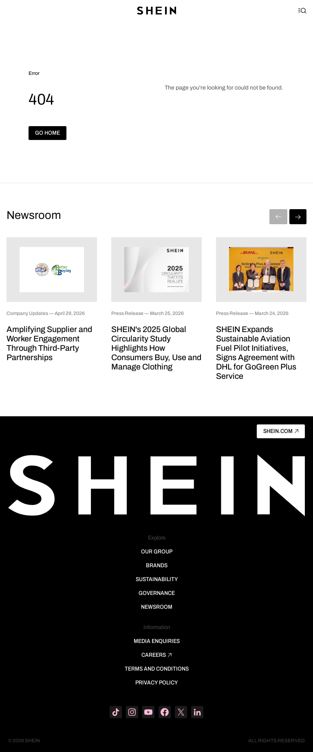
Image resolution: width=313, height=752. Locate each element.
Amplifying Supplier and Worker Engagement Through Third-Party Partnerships (49, 343)
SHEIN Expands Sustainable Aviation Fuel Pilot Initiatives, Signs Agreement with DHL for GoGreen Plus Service (256, 352)
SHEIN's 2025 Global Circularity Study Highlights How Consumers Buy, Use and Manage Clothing (156, 348)
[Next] (297, 216)
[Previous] (278, 216)
